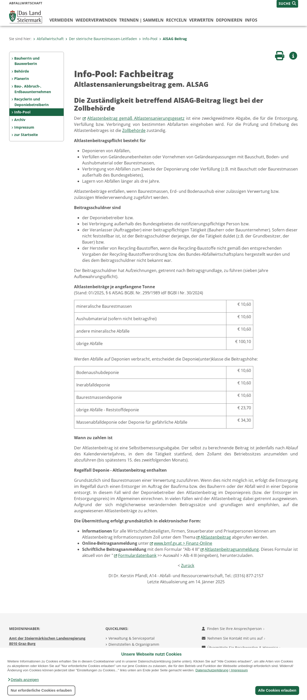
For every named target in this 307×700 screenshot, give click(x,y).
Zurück (187, 565)
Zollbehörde (134, 130)
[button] (23, 680)
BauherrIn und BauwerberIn (27, 61)
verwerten (201, 20)
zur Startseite (26, 134)
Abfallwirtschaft (48, 38)
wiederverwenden (96, 20)
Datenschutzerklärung (211, 670)
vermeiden (61, 20)
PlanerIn (21, 78)
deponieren (229, 20)
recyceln (176, 20)
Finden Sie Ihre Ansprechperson (233, 628)
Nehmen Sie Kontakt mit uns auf (233, 638)
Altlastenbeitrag (216, 537)
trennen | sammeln (141, 20)
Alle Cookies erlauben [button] (277, 690)
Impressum (239, 670)
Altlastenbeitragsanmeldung (232, 549)
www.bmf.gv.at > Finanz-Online (183, 543)
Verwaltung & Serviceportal (132, 638)
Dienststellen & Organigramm (134, 644)
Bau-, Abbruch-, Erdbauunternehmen (32, 89)
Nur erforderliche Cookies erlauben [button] (41, 690)
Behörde (21, 71)
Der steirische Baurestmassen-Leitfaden (101, 38)
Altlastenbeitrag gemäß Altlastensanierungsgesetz (135, 118)
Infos (251, 20)
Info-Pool (148, 38)
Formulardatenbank (137, 555)
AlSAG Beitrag (173, 38)
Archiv (19, 119)
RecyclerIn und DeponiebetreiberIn (31, 102)
